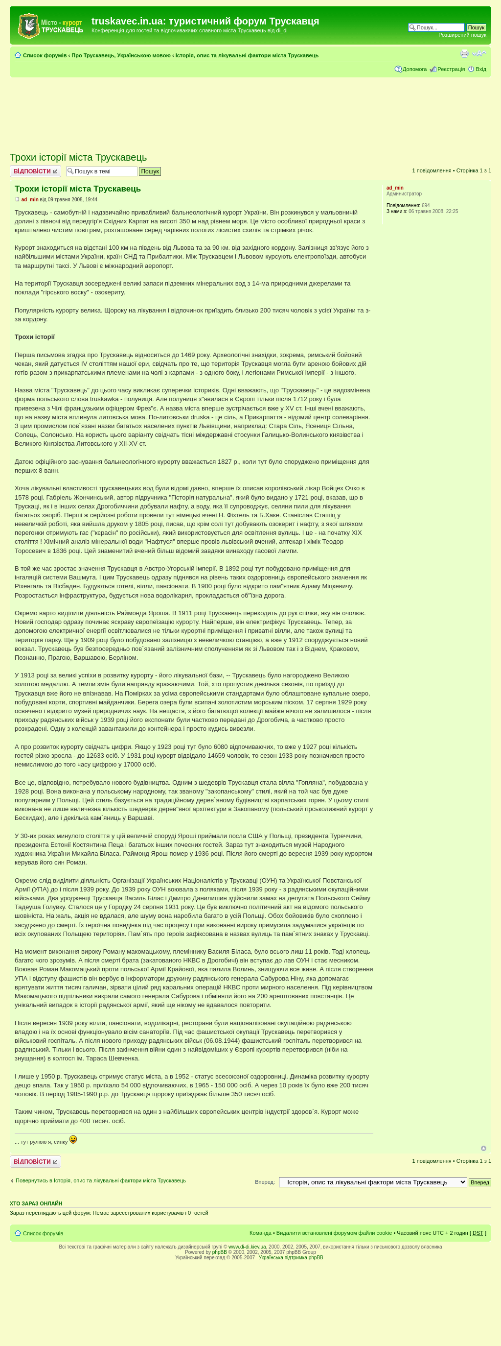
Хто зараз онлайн (36, 1203)
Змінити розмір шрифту (479, 53)
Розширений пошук (462, 35)
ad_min (30, 199)
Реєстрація (451, 69)
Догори (483, 1148)
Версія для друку (464, 53)
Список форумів (45, 55)
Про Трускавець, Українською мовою (121, 55)
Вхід (481, 69)
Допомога (415, 69)
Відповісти (35, 171)
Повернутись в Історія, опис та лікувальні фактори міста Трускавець (101, 1180)
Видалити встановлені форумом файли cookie (334, 1233)
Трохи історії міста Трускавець (78, 157)
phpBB (219, 1252)
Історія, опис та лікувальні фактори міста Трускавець (247, 55)
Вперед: (265, 1182)
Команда (261, 1233)
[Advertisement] (250, 110)
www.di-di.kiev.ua (247, 1247)
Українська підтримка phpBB (291, 1257)
